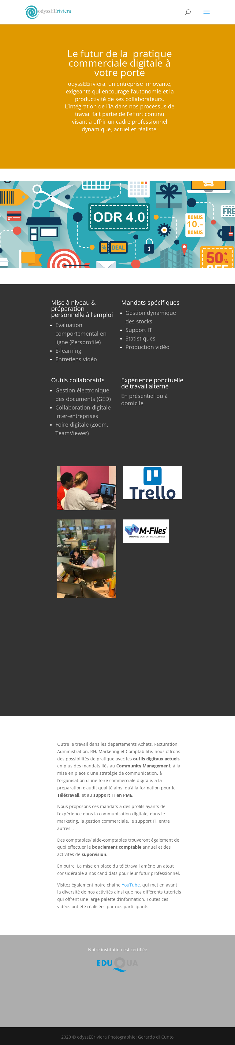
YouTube (131, 885)
